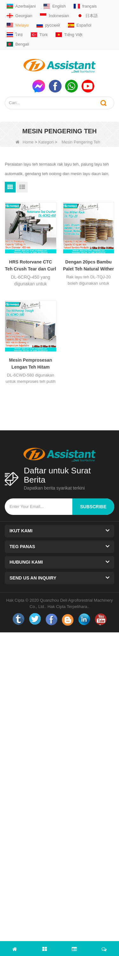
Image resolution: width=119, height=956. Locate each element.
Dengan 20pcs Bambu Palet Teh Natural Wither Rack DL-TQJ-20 (88, 265)
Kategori (46, 142)
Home (25, 142)
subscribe (93, 506)
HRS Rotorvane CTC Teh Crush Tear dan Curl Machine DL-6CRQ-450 (30, 265)
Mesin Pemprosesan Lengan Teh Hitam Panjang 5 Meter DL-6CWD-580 (30, 364)
